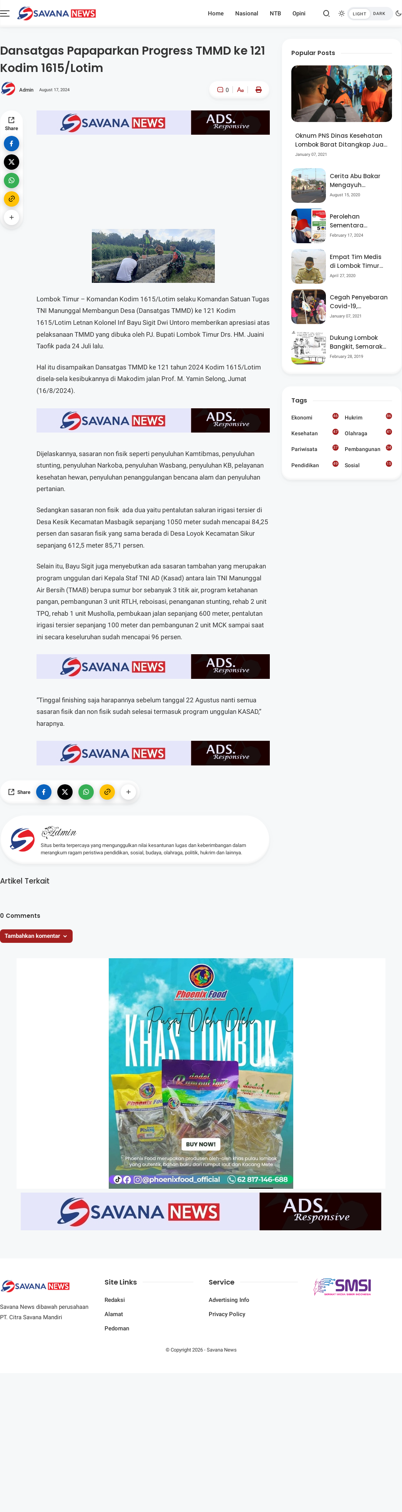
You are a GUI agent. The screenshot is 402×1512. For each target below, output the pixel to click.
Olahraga (368, 432)
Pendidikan (315, 464)
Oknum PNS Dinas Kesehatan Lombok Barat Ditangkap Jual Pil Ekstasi (340, 140)
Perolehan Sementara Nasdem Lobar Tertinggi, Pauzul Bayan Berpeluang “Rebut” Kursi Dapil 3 (357, 221)
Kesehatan (315, 432)
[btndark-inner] (370, 13)
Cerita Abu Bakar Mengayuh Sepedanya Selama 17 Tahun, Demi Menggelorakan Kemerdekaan (356, 180)
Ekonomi (315, 417)
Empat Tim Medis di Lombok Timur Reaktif (356, 261)
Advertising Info (229, 1299)
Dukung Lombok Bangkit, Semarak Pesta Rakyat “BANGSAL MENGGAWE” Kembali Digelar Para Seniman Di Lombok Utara (356, 342)
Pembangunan (368, 448)
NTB (275, 13)
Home (216, 13)
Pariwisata (315, 448)
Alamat (114, 1314)
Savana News (222, 1350)
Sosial (368, 465)
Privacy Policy (227, 1314)
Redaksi (115, 1299)
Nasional (246, 13)
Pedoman (117, 1328)
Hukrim (368, 417)
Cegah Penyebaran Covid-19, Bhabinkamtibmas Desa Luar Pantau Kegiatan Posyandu (359, 302)
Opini (299, 13)
